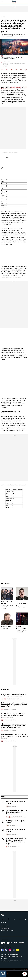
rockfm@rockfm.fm (6, 928)
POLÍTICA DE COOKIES (5, 956)
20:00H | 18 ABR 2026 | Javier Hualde (15, 822)
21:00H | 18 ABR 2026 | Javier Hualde (15, 802)
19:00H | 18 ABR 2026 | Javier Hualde (15, 830)
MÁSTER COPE (4, 958)
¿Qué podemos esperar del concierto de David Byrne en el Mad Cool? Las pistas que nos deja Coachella (13, 725)
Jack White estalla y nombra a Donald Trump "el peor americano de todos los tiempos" (14, 736)
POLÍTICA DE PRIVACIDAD (13, 954)
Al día (3, 17)
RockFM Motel (6, 627)
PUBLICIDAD (19, 956)
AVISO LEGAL (4, 954)
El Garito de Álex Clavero (21, 627)
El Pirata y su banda (6, 602)
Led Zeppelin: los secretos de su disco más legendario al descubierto (13, 695)
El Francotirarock (22, 603)
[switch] (14, 969)
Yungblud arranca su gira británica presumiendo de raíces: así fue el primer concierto (13, 715)
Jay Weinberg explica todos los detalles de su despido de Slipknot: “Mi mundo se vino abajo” (14, 704)
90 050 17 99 (5, 926)
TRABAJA (13, 956)
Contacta (3, 922)
